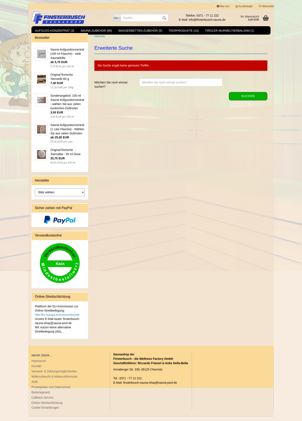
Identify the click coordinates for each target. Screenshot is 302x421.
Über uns (223, 6)
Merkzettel (266, 6)
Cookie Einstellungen (45, 412)
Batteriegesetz (40, 397)
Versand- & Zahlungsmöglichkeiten (54, 376)
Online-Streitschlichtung (46, 407)
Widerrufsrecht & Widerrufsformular (54, 381)
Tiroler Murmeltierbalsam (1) (229, 30)
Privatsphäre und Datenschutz (51, 391)
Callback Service (42, 402)
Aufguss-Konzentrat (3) (54, 30)
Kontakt (36, 370)
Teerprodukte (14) (184, 30)
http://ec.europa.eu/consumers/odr (57, 319)
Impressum (38, 365)
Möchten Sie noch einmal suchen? (110, 89)
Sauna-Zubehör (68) (96, 30)
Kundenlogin (244, 6)
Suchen (248, 100)
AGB (34, 386)
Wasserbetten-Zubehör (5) (140, 30)
